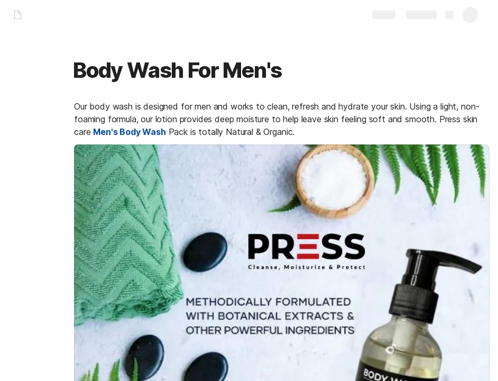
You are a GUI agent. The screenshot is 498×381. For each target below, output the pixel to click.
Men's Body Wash (129, 131)
